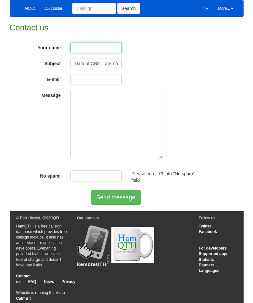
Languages (209, 270)
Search (128, 8)
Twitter (205, 226)
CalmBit (23, 298)
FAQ (32, 281)
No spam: (50, 176)
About (30, 8)
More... (225, 8)
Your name (49, 47)
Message (51, 95)
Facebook (208, 231)
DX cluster (53, 8)
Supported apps (213, 253)
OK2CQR (50, 218)
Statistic (206, 259)
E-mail (54, 79)
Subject (52, 63)
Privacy (69, 281)
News (49, 281)
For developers (213, 248)
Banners (206, 265)
